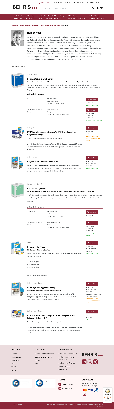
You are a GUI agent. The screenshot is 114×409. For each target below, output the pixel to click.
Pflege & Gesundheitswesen (76, 17)
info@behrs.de (67, 388)
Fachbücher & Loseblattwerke (44, 354)
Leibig (29, 127)
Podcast (82, 2)
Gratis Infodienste (74, 2)
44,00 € (91, 110)
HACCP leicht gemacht (36, 188)
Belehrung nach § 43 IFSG (66, 363)
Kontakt (98, 2)
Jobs (13, 363)
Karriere (65, 2)
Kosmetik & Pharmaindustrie (97, 17)
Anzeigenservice (90, 2)
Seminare (38, 360)
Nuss (35, 127)
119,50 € (91, 243)
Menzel (30, 74)
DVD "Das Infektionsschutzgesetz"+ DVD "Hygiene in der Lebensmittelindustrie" (50, 316)
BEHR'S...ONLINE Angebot (43, 357)
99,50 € (91, 99)
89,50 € (91, 212)
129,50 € (91, 158)
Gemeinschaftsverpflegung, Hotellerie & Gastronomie (51, 17)
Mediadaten (15, 360)
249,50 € (91, 128)
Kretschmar (31, 184)
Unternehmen (58, 2)
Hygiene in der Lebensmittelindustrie (42, 161)
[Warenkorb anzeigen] (101, 8)
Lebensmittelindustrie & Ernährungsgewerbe (24, 17)
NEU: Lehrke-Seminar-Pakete (67, 354)
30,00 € (91, 223)
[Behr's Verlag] (25, 7)
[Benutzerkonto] (98, 8)
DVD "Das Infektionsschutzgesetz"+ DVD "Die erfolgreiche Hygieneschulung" (51, 133)
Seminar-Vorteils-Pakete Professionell (66, 358)
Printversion (31, 99)
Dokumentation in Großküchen (40, 79)
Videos (13, 367)
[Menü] (111, 388)
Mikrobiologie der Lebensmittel (64, 367)
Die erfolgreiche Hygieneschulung (41, 287)
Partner (13, 370)
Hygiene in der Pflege (36, 247)
